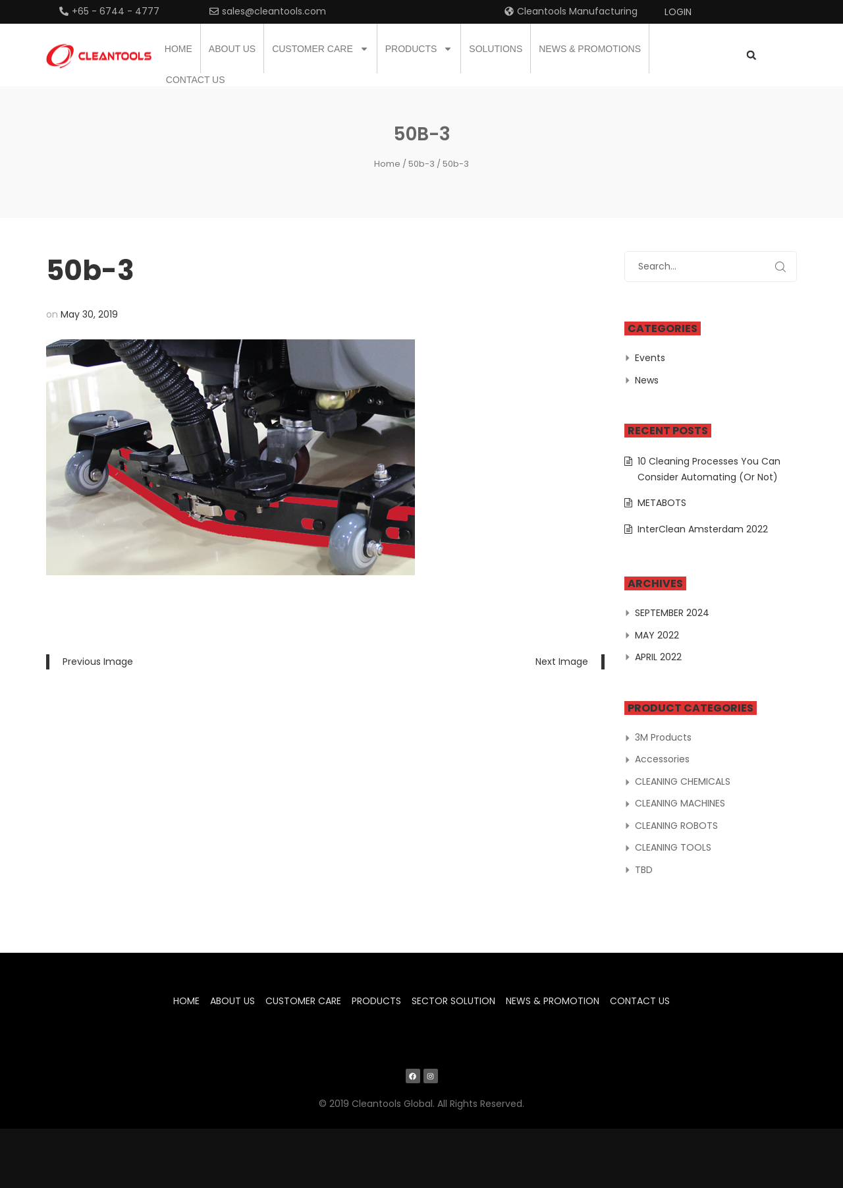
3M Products (663, 737)
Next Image (561, 661)
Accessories (662, 759)
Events (650, 357)
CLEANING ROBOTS (676, 825)
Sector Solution (453, 1000)
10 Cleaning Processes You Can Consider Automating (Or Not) (709, 469)
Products (419, 49)
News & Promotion (552, 1000)
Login (678, 11)
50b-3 (421, 163)
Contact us (195, 79)
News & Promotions (590, 48)
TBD (644, 869)
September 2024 (672, 612)
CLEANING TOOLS (673, 847)
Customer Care (320, 49)
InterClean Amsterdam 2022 (703, 529)
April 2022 (658, 657)
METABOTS (662, 502)
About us (232, 48)
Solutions (495, 48)
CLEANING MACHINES (680, 803)
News (647, 380)
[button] (751, 55)
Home (178, 48)
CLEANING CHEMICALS (682, 781)
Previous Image (98, 661)
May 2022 (657, 635)
